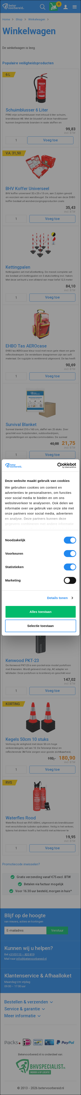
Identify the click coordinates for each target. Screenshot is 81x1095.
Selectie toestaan (40, 626)
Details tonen (57, 598)
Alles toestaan (41, 612)
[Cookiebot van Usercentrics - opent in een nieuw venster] (57, 465)
